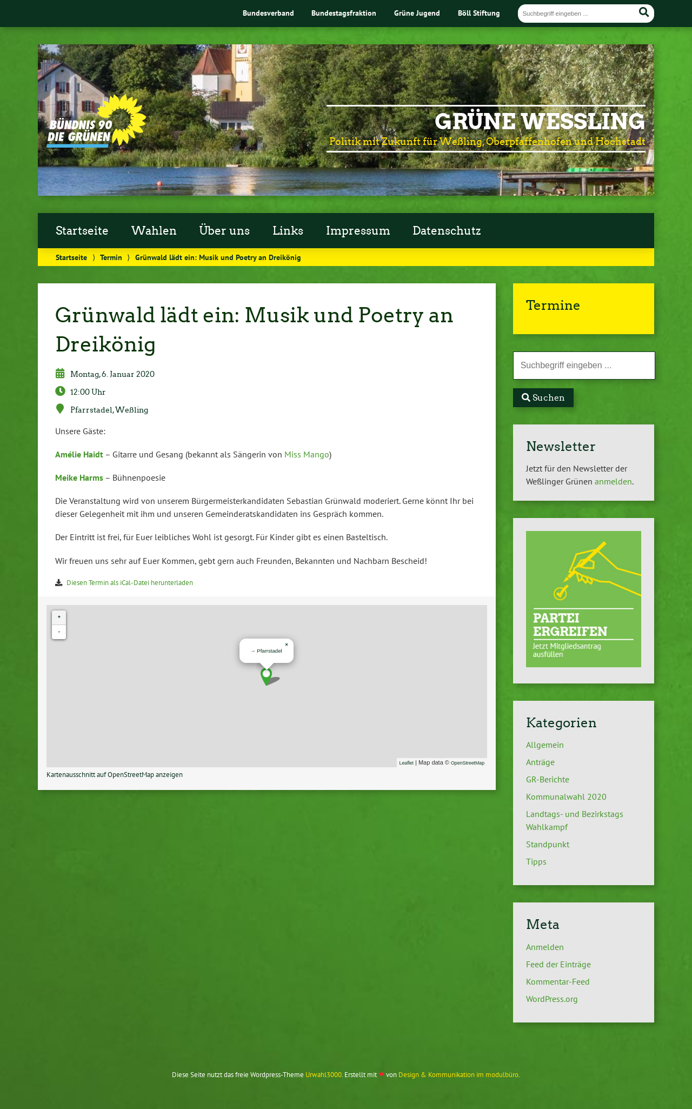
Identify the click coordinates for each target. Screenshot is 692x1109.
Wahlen (154, 231)
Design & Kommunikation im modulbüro (458, 1074)
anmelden (613, 481)
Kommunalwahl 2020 (566, 796)
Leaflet (407, 763)
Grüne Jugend (417, 13)
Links (287, 231)
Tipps (536, 861)
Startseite (82, 231)
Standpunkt (547, 844)
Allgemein (545, 744)
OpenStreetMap (467, 763)
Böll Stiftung (479, 13)
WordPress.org (552, 998)
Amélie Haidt (79, 454)
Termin (111, 257)
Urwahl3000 (323, 1074)
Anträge (540, 761)
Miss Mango (306, 454)
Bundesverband (268, 13)
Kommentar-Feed (558, 981)
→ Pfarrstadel (266, 651)
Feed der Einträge (558, 964)
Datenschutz (446, 231)
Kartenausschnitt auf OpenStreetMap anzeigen (114, 774)
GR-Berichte (547, 779)
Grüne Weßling (540, 122)
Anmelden (545, 946)
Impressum (358, 231)
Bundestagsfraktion (343, 13)
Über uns (224, 231)
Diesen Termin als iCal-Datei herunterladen (129, 582)
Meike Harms (79, 477)
